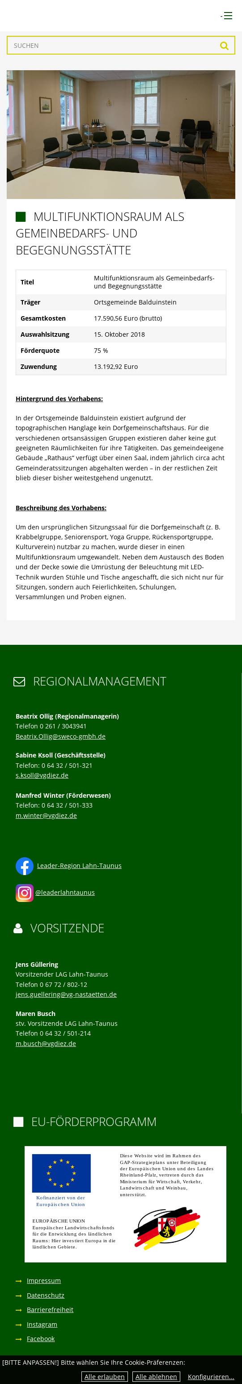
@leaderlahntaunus (65, 892)
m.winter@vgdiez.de (46, 815)
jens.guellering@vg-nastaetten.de (66, 994)
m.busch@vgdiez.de (46, 1043)
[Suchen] (121, 45)
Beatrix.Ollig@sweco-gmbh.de (61, 736)
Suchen (224, 45)
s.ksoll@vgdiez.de (42, 775)
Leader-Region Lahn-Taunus (79, 865)
